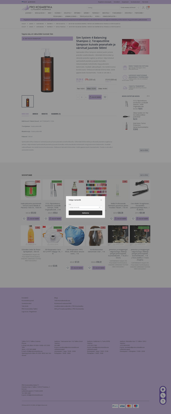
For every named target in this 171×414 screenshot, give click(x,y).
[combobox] (85, 207)
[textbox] (85, 207)
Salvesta (85, 213)
